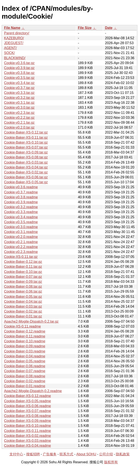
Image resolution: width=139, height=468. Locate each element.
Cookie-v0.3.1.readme (21, 232)
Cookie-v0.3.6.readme (21, 187)
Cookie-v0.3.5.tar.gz (19, 78)
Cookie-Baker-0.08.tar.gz (23, 286)
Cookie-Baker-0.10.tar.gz (23, 272)
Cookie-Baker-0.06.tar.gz (23, 291)
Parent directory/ (16, 33)
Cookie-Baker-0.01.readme (24, 386)
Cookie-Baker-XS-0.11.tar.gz (26, 137)
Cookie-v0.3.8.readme (21, 197)
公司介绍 (106, 454)
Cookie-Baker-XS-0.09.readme (27, 421)
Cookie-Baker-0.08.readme (24, 376)
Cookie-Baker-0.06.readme (24, 366)
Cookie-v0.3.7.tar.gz (19, 88)
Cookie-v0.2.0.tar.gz (19, 127)
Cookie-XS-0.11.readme (22, 326)
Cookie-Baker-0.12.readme (24, 331)
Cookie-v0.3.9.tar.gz (19, 68)
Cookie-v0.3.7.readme (21, 192)
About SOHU (86, 454)
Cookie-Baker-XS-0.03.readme (27, 440)
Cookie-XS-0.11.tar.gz (21, 257)
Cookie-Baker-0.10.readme (24, 341)
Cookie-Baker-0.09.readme (24, 346)
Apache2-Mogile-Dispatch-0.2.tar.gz (31, 321)
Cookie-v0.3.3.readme (21, 212)
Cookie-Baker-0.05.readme (24, 361)
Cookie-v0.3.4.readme (21, 217)
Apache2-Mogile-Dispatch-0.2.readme (33, 391)
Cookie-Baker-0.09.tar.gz (23, 281)
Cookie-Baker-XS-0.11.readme (27, 431)
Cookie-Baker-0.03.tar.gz (23, 306)
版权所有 (111, 462)
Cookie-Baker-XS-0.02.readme (27, 436)
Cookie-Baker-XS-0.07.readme (27, 411)
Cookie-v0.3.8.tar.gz (19, 73)
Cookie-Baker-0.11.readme (24, 336)
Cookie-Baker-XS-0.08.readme (27, 416)
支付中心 (16, 454)
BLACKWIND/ (14, 58)
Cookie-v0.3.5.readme (21, 222)
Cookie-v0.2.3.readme (21, 252)
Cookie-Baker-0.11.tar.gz (23, 266)
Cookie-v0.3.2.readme (21, 207)
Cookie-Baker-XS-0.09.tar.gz (26, 152)
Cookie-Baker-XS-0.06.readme (27, 406)
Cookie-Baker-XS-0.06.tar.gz (26, 177)
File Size (85, 28)
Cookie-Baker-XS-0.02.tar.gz (26, 172)
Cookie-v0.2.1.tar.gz (19, 122)
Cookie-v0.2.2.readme (21, 247)
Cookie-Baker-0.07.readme (24, 371)
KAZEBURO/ (14, 38)
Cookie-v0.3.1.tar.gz (19, 102)
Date (108, 28)
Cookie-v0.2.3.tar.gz (19, 112)
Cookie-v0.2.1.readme (21, 242)
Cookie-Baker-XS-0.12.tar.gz (26, 132)
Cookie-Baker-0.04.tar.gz (23, 301)
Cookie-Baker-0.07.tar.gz (23, 276)
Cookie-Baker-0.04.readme (24, 356)
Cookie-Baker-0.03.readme (24, 351)
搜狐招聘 (33, 454)
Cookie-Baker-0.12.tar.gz (23, 261)
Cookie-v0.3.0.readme (21, 227)
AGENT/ (10, 48)
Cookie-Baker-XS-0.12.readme (27, 396)
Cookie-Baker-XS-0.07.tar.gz (26, 147)
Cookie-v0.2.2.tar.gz (19, 117)
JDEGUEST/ (13, 43)
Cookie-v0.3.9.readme (21, 202)
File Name (12, 28)
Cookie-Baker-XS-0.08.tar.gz (26, 157)
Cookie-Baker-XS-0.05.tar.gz (26, 182)
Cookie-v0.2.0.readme (21, 237)
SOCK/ (9, 53)
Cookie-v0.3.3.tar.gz (19, 93)
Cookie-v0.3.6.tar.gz (19, 63)
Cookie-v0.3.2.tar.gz (19, 97)
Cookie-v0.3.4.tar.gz (19, 83)
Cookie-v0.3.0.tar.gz (19, 107)
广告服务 (50, 454)
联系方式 (66, 454)
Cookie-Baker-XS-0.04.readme (27, 445)
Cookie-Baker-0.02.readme (24, 381)
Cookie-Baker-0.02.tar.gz (23, 311)
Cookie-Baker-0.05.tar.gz (23, 296)
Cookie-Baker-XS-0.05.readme (27, 401)
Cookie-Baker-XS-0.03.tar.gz (26, 162)
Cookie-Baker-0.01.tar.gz (23, 316)
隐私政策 (123, 454)
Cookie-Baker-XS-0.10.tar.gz (26, 142)
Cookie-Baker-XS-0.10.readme (27, 425)
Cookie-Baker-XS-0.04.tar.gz (26, 167)
